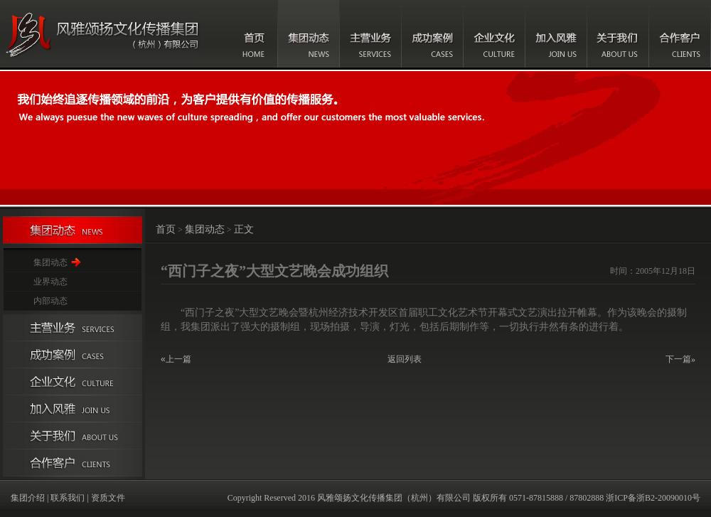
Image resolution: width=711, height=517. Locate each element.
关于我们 (618, 34)
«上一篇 (176, 359)
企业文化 (494, 34)
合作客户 (680, 34)
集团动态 (309, 34)
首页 (254, 34)
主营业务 (371, 34)
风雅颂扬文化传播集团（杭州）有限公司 (394, 498)
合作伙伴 (72, 462)
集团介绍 (28, 498)
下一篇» (680, 359)
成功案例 (433, 34)
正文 (244, 229)
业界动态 (50, 282)
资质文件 (108, 498)
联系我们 (67, 498)
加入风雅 (556, 34)
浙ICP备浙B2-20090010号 (653, 498)
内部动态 (50, 301)
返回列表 (404, 359)
